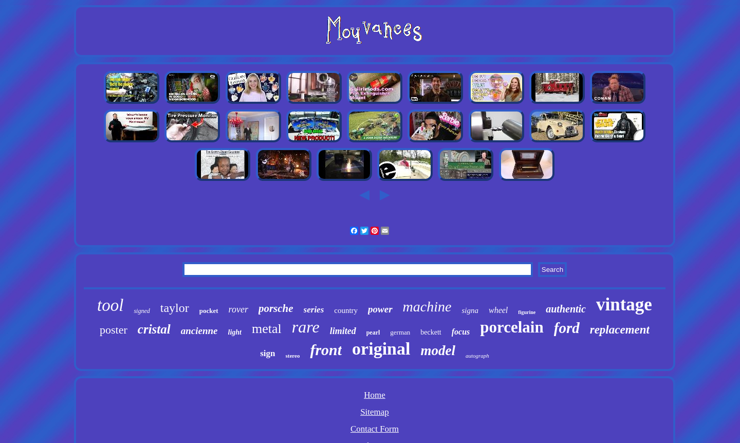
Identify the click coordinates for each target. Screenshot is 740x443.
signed (142, 311)
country (346, 310)
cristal (154, 329)
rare (306, 327)
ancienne (199, 330)
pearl (373, 332)
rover (238, 309)
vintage (624, 304)
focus (461, 331)
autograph (477, 356)
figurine (526, 312)
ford (567, 328)
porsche (275, 308)
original (381, 348)
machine (427, 307)
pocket (208, 311)
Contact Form (374, 429)
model (437, 350)
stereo (293, 356)
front (326, 349)
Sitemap (374, 412)
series (314, 310)
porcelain (511, 327)
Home (374, 395)
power (380, 309)
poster (113, 329)
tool (110, 305)
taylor (174, 308)
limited (343, 331)
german (400, 332)
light (235, 332)
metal (267, 328)
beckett (430, 332)
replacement (620, 329)
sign (267, 353)
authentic (566, 309)
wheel (498, 310)
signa (469, 310)
